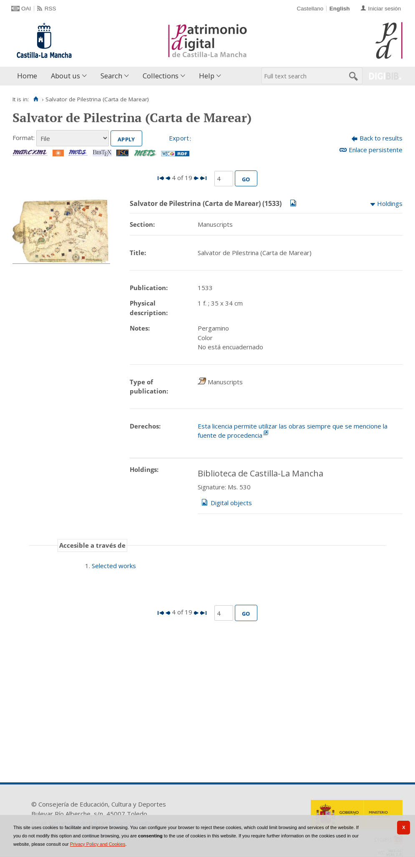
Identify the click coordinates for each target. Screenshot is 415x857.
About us (65, 75)
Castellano (310, 8)
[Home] (35, 99)
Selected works (114, 565)
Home (27, 75)
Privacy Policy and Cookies (98, 844)
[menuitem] (29, 76)
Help (206, 75)
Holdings (389, 203)
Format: (24, 137)
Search (111, 75)
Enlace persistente (375, 149)
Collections (161, 75)
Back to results (381, 138)
